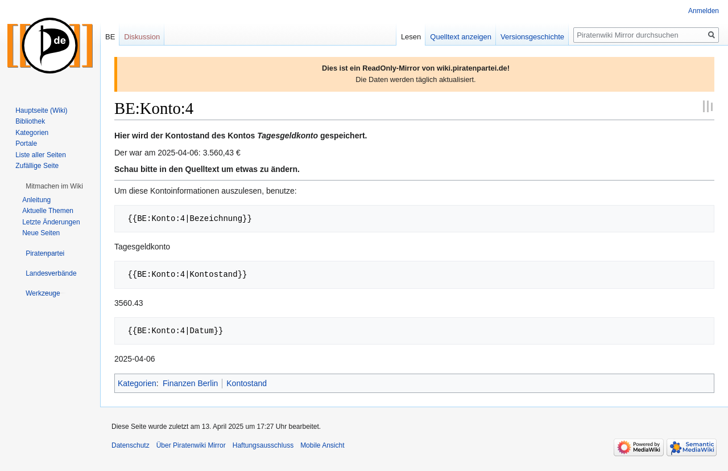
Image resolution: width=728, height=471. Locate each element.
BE (110, 36)
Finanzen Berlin (190, 383)
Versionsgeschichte (532, 36)
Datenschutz (130, 445)
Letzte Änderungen (51, 222)
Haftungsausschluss (263, 445)
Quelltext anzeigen (460, 36)
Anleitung (36, 200)
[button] (54, 186)
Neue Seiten (41, 233)
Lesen (411, 36)
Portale (26, 144)
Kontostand (246, 383)
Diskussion (142, 36)
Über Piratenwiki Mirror (191, 445)
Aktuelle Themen (47, 211)
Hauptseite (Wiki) (41, 110)
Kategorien (137, 383)
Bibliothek (30, 121)
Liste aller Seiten (40, 155)
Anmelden (703, 11)
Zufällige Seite (37, 166)
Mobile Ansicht (322, 445)
